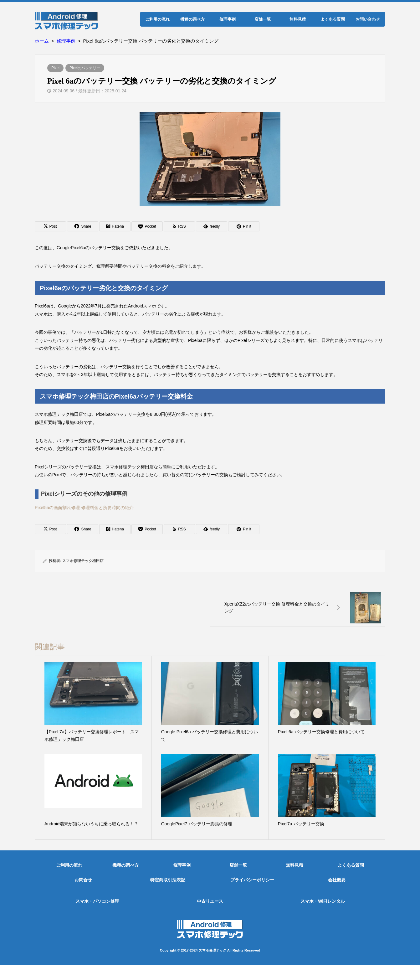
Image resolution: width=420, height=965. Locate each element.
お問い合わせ (368, 19)
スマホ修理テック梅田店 (83, 561)
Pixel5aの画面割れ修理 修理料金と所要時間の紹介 (84, 507)
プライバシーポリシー (252, 879)
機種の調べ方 (192, 19)
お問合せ (83, 879)
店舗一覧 (262, 19)
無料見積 (297, 19)
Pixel (55, 68)
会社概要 (337, 879)
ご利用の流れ (157, 19)
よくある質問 (332, 19)
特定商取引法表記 (167, 879)
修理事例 (227, 19)
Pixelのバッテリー (84, 68)
